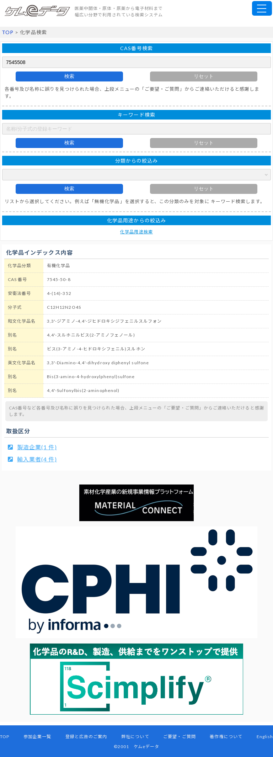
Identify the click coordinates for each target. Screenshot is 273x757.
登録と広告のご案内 (86, 736)
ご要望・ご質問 (179, 736)
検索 (69, 76)
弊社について (135, 736)
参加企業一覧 (37, 736)
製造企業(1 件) (37, 447)
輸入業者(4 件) (37, 459)
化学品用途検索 (136, 231)
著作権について (226, 736)
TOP (8, 32)
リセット (204, 76)
